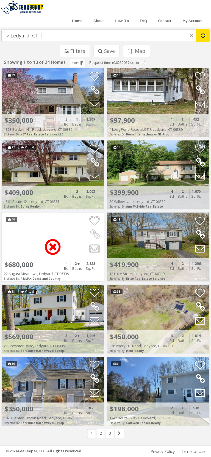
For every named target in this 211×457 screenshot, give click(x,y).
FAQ (143, 20)
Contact (164, 20)
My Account (192, 20)
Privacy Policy (163, 451)
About (98, 20)
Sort (77, 63)
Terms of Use (193, 451)
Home (77, 20)
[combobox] (98, 35)
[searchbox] (53, 35)
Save (106, 51)
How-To (122, 20)
